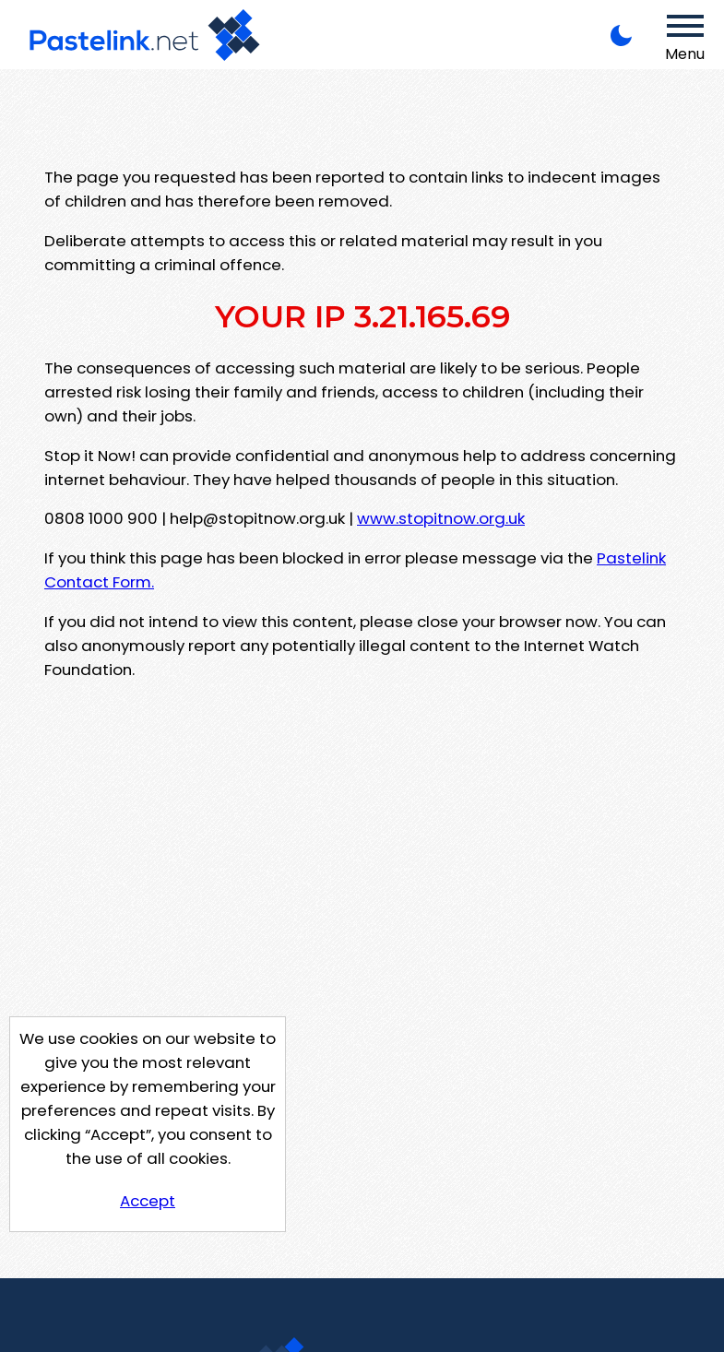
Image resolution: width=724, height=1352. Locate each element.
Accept (147, 1201)
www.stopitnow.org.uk (441, 518)
